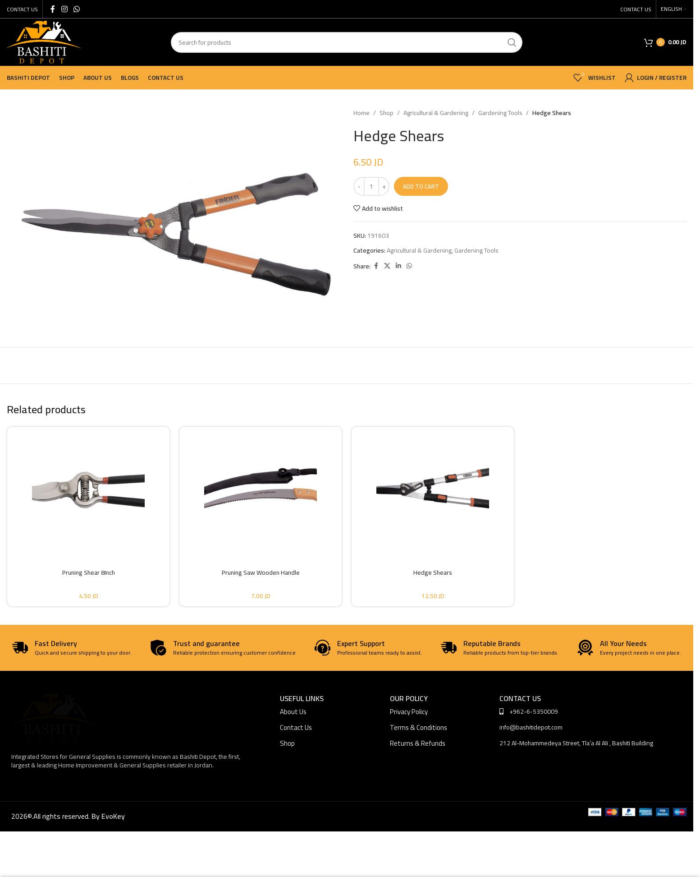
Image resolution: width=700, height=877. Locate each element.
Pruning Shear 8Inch (88, 572)
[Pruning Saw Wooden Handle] (260, 490)
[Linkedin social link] (398, 266)
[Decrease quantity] (359, 186)
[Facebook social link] (52, 9)
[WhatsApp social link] (76, 9)
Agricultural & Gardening (435, 113)
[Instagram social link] (64, 9)
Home (361, 113)
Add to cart (421, 186)
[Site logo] (44, 41)
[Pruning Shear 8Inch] (88, 490)
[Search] (346, 42)
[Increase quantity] (383, 186)
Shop (386, 113)
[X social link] (387, 266)
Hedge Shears (432, 572)
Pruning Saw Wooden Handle (261, 572)
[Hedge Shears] (432, 490)
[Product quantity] (371, 186)
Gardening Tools (500, 113)
